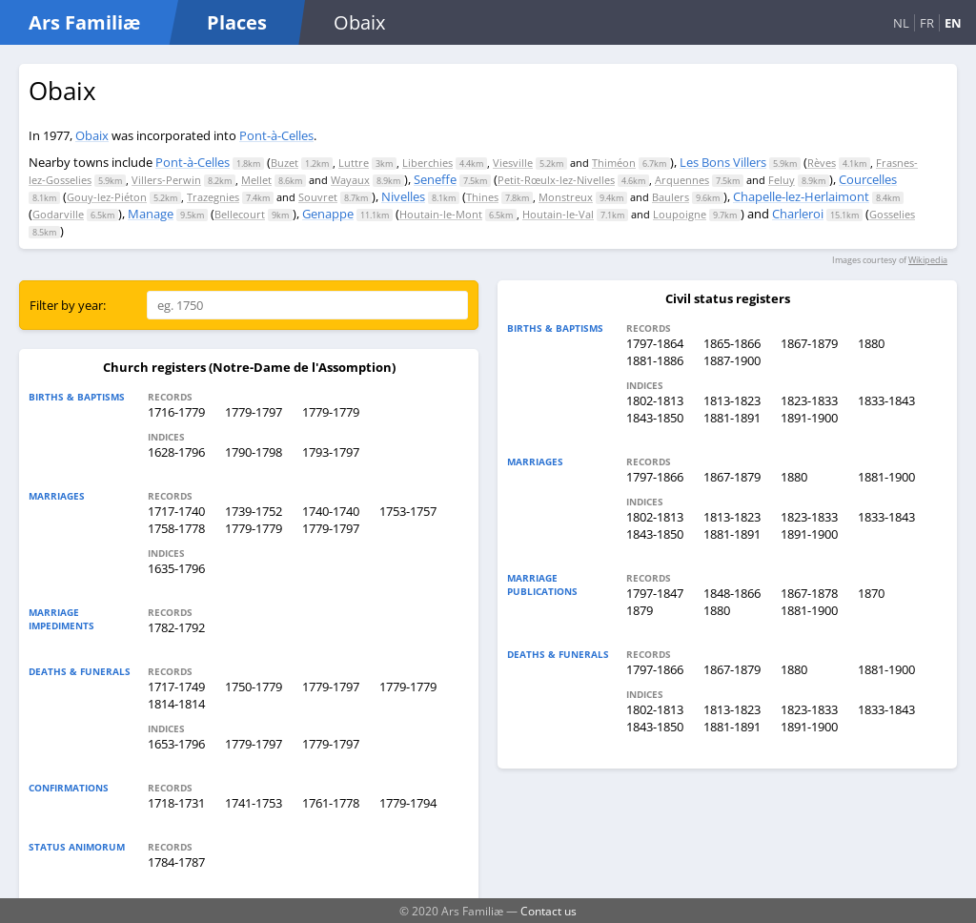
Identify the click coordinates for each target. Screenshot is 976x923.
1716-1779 (176, 411)
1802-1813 (654, 400)
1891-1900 (809, 417)
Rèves (821, 162)
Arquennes (682, 180)
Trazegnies (213, 197)
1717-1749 (176, 686)
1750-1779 (253, 686)
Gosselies (892, 214)
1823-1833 (809, 400)
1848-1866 (732, 593)
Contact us (548, 910)
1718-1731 (176, 802)
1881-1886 (654, 360)
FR (927, 22)
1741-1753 (253, 802)
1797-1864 (654, 343)
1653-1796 (176, 743)
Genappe (328, 213)
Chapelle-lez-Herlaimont (801, 196)
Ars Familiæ (84, 22)
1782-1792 (176, 627)
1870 (871, 593)
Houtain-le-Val (558, 214)
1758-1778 (176, 528)
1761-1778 (330, 802)
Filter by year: (68, 305)
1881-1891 (732, 417)
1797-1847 (654, 593)
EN (953, 22)
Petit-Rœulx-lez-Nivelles (556, 180)
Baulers (670, 197)
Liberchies (427, 162)
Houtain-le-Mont (440, 214)
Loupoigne (679, 214)
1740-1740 (330, 511)
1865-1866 (732, 343)
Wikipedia (927, 260)
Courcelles (868, 179)
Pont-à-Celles (276, 135)
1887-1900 (732, 360)
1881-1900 (886, 476)
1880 (871, 343)
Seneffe (435, 179)
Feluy (781, 180)
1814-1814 (176, 703)
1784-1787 (176, 862)
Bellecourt (239, 214)
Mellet (256, 180)
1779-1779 (330, 411)
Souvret (317, 197)
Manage (150, 213)
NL (901, 22)
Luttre (353, 162)
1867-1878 (809, 593)
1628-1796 (176, 452)
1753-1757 (408, 511)
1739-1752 (253, 511)
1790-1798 (253, 452)
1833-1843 (886, 400)
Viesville (513, 162)
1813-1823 (732, 400)
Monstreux (566, 197)
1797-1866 (654, 476)
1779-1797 (253, 411)
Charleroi (798, 213)
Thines (482, 197)
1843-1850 (654, 417)
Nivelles (403, 196)
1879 (639, 610)
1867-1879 (809, 343)
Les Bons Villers (723, 162)
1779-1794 (408, 802)
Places (237, 22)
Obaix (92, 135)
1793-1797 (330, 452)
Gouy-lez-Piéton (107, 197)
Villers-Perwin (166, 180)
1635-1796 (176, 568)
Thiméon (614, 162)
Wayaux (350, 180)
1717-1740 (176, 511)
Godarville (58, 214)
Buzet (284, 162)
